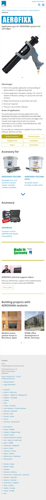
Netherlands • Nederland (12, 456)
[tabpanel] (23, 54)
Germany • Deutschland (12, 422)
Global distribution (38, 1)
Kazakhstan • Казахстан (11, 445)
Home (4, 10)
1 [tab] (22, 77)
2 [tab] (24, 77)
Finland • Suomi (9, 416)
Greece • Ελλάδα (9, 429)
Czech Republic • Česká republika (15, 408)
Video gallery (8, 287)
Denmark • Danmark (10, 411)
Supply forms (12, 141)
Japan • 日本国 (8, 443)
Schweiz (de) (17, 475)
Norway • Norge (9, 464)
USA (5, 493)
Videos (12, 145)
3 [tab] (24, 343)
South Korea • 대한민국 (11, 483)
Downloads (34, 145)
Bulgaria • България (10, 398)
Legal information (9, 385)
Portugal (6, 469)
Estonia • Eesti (8, 414)
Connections (23, 10)
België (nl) (14, 395)
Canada (6, 400)
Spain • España (9, 485)
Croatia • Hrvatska (10, 406)
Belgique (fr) (23, 395)
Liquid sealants (34, 10)
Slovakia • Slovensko (10, 477)
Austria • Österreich (10, 392)
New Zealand (8, 459)
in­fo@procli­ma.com (8, 379)
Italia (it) (10, 440)
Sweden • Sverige (9, 488)
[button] (39, 5)
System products (12, 10)
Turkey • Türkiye (9, 491)
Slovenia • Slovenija (10, 480)
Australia (7, 390)
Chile (5, 403)
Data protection (9, 382)
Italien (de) (18, 440)
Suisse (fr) (25, 475)
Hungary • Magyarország (12, 432)
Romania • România (10, 472)
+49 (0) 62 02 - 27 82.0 (13, 376)
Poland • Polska (9, 467)
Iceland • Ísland (9, 435)
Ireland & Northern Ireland (13, 437)
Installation (34, 141)
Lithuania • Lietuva (10, 451)
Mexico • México (9, 454)
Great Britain (8, 427)
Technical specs (34, 136)
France (6, 419)
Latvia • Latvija (8, 448)
